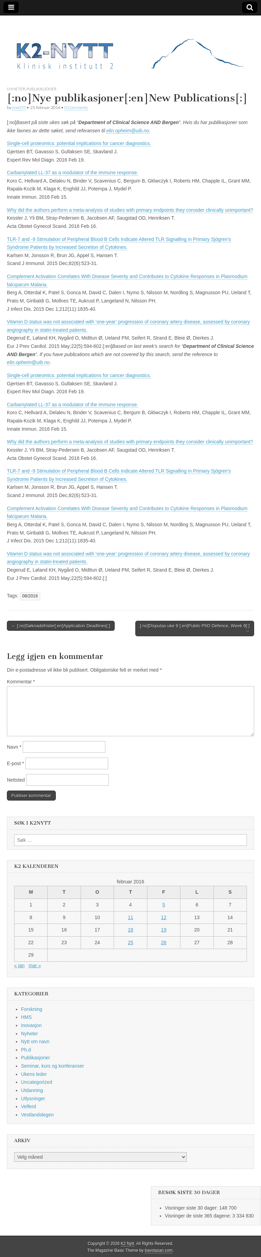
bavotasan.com (159, 1250)
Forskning (31, 1009)
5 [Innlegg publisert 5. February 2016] (164, 904)
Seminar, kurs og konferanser (52, 1066)
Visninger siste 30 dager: (192, 1208)
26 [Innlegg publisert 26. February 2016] (164, 942)
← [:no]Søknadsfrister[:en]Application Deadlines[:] (60, 625)
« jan (19, 965)
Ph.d (26, 1049)
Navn (14, 747)
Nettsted (16, 780)
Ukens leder (34, 1074)
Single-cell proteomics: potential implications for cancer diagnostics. (79, 143)
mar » (35, 965)
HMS (26, 1017)
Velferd (28, 1106)
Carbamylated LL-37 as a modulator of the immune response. (72, 172)
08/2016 (30, 596)
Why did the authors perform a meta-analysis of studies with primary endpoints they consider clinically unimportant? (130, 210)
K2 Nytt (127, 1243)
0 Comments (76, 107)
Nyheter (16, 89)
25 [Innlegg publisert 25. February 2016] (130, 942)
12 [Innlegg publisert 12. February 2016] (164, 917)
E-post (15, 763)
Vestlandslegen (37, 1114)
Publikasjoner (41, 89)
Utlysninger (33, 1098)
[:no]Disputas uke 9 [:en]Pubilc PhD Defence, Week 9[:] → (195, 628)
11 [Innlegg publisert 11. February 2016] (130, 917)
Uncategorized (36, 1082)
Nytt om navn (35, 1041)
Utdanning (32, 1090)
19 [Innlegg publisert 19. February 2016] (164, 930)
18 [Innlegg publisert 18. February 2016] (130, 930)
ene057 (19, 107)
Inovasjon (31, 1025)
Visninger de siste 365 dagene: (198, 1216)
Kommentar (21, 681)
